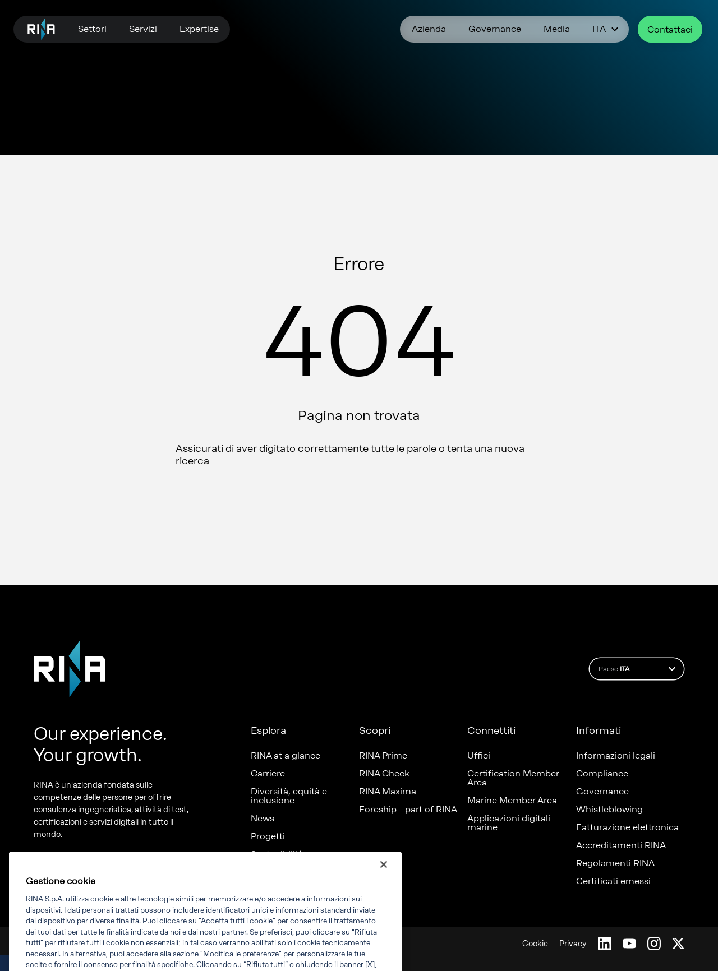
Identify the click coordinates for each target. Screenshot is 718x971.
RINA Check (384, 773)
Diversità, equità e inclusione (289, 796)
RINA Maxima (387, 791)
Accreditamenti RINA (621, 845)
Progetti (268, 836)
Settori (92, 29)
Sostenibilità (277, 854)
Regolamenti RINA (615, 863)
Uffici (478, 755)
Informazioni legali (615, 755)
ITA (607, 29)
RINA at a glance (285, 755)
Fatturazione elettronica (627, 827)
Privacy (573, 944)
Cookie (535, 944)
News (262, 818)
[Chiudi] (383, 879)
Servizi (143, 29)
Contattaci (670, 29)
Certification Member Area (513, 778)
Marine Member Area (512, 800)
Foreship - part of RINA (408, 809)
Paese (639, 669)
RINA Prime (383, 755)
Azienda (429, 29)
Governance (494, 29)
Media (557, 29)
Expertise (199, 29)
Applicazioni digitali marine (508, 823)
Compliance (602, 773)
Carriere (268, 773)
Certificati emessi (613, 881)
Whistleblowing (609, 809)
